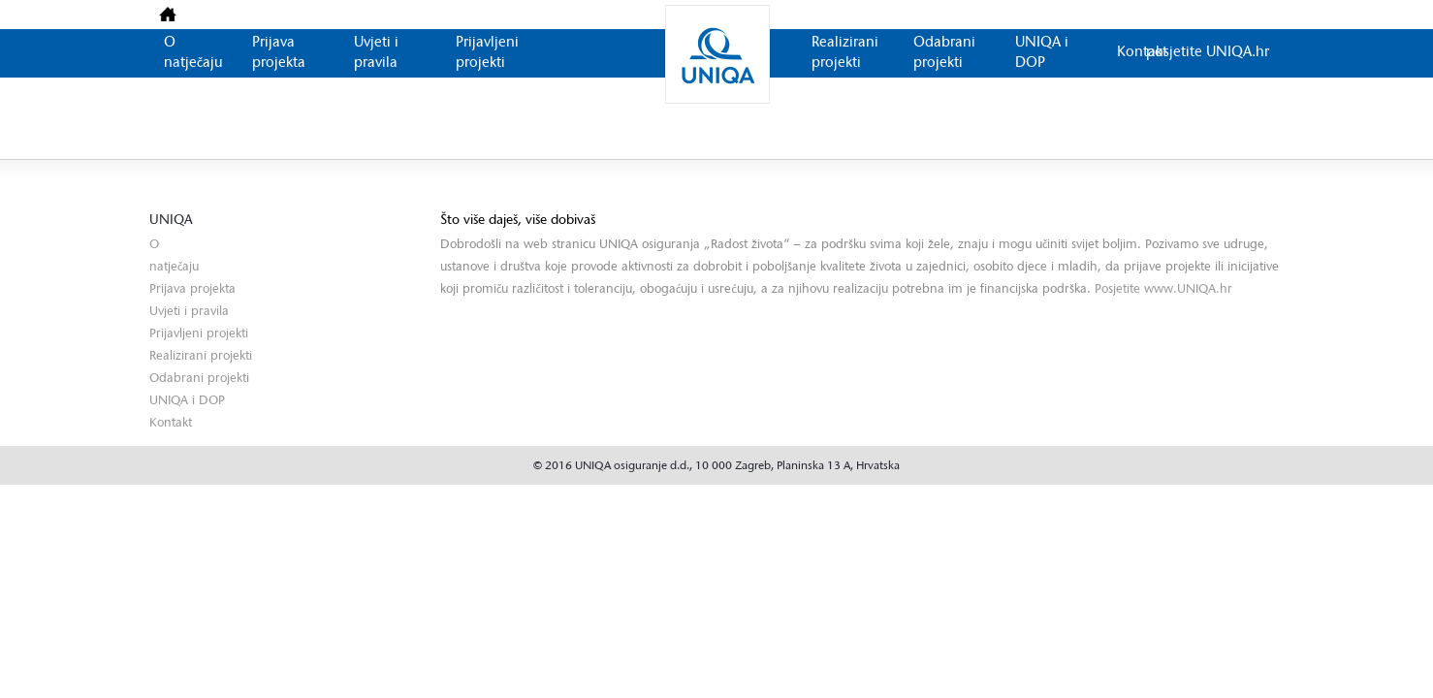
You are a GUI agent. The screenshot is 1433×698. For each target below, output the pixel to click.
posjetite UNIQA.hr (1207, 53)
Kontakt (1142, 53)
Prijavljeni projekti (198, 334)
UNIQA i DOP (187, 401)
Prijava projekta (192, 289)
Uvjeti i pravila (189, 311)
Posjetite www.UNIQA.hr (1163, 289)
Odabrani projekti (199, 378)
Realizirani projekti (200, 356)
